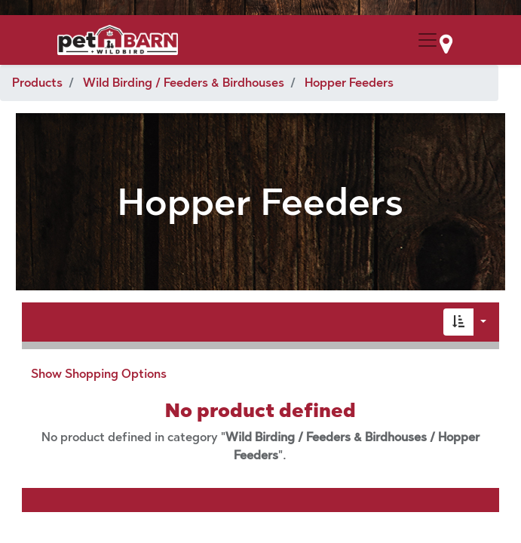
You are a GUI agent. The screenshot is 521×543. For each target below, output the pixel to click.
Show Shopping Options (99, 374)
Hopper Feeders (349, 82)
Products (37, 82)
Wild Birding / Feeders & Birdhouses (183, 82)
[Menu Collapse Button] (427, 40)
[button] (458, 322)
